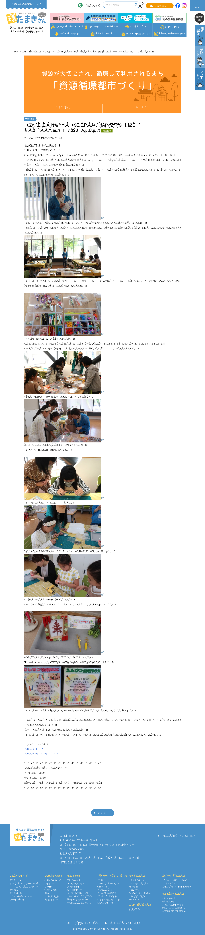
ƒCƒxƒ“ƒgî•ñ (49, 883)
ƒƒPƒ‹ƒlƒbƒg (169, 27)
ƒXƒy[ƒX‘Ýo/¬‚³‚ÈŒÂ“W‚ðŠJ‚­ (25, 883)
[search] (118, 4)
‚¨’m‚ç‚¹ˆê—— (104, 813)
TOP (16, 51)
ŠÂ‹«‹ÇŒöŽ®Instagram (169, 34)
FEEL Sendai (73, 875)
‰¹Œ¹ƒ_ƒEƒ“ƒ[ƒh (105, 902)
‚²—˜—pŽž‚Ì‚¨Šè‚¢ (17, 899)
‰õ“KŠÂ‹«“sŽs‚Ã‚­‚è (173, 893)
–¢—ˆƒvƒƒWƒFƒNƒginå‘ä (77, 893)
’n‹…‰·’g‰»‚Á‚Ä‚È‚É (138, 883)
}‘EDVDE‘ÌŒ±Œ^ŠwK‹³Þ (25, 886)
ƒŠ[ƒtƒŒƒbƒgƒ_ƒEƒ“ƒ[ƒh (108, 899)
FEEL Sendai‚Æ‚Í (74, 880)
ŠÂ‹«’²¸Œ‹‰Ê (101, 34)
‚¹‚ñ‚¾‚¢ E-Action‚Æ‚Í (53, 880)
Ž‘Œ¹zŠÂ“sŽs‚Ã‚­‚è (31, 51)
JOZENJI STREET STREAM (174, 911)
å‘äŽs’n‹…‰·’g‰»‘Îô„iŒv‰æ (140, 891)
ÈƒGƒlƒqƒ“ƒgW (51, 899)
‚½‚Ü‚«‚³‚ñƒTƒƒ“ (19, 875)
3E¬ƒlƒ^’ (48, 886)
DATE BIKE (134, 899)
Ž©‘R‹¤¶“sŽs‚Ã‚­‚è (173, 875)
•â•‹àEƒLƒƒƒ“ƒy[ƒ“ (135, 34)
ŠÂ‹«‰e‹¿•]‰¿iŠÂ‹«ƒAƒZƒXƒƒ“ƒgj (172, 903)
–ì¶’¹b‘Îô (135, 26)
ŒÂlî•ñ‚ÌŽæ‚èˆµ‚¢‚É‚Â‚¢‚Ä (124, 923)
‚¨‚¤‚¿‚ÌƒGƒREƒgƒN (51, 896)
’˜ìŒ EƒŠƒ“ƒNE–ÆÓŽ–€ (83, 923)
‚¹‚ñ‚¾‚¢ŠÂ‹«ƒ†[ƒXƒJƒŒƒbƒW (79, 896)
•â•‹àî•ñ (141, 107)
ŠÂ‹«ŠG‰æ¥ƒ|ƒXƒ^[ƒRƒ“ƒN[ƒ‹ (74, 888)
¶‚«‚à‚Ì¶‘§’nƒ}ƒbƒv (107, 896)
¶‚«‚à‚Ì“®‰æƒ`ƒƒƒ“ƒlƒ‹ (106, 893)
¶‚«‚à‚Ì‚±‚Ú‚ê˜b (104, 889)
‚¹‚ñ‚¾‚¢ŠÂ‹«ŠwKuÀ (67, 27)
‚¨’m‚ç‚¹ (48, 51)
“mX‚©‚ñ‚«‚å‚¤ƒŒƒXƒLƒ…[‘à (80, 883)
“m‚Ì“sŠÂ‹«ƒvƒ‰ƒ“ (67, 34)
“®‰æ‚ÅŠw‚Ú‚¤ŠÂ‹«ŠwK (79, 902)
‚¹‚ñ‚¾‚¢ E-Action (53, 875)
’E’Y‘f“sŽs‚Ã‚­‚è (137, 875)
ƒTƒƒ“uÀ (15, 880)
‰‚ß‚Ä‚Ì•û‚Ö (92, 5)
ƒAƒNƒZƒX (14, 889)
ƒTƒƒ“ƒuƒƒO (16, 893)
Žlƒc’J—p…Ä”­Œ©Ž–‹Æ (101, 27)
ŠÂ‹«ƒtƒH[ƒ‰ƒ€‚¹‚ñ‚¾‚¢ (77, 899)
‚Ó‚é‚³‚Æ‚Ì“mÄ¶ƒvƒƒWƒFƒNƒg (176, 886)
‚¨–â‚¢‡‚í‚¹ (160, 5)
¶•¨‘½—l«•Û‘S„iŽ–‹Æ (112, 875)
